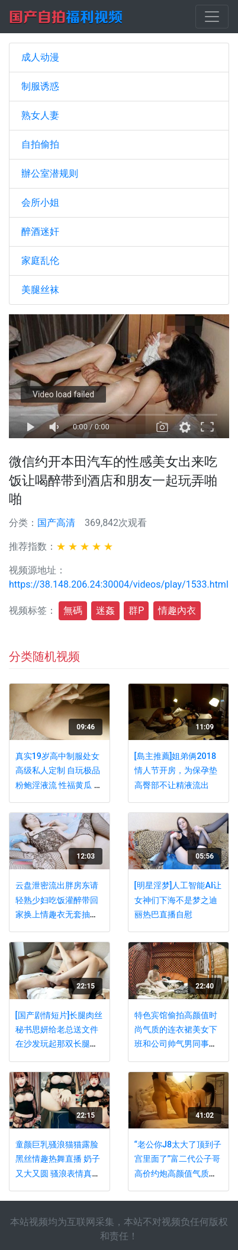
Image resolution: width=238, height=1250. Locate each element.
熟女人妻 (40, 115)
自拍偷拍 (40, 144)
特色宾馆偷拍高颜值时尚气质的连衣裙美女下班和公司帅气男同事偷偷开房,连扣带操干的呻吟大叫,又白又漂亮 (176, 1044)
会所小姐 (40, 202)
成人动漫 (40, 57)
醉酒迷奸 (40, 231)
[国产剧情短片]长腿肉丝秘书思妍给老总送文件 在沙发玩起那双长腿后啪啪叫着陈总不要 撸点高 (59, 1044)
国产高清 (56, 522)
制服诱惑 (40, 86)
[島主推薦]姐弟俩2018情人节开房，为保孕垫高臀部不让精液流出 (175, 770)
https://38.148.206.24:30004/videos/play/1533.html (119, 584)
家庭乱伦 (40, 260)
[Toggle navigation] (212, 16)
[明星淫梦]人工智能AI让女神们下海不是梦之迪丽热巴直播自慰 (177, 900)
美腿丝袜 (40, 289)
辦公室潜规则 (49, 173)
